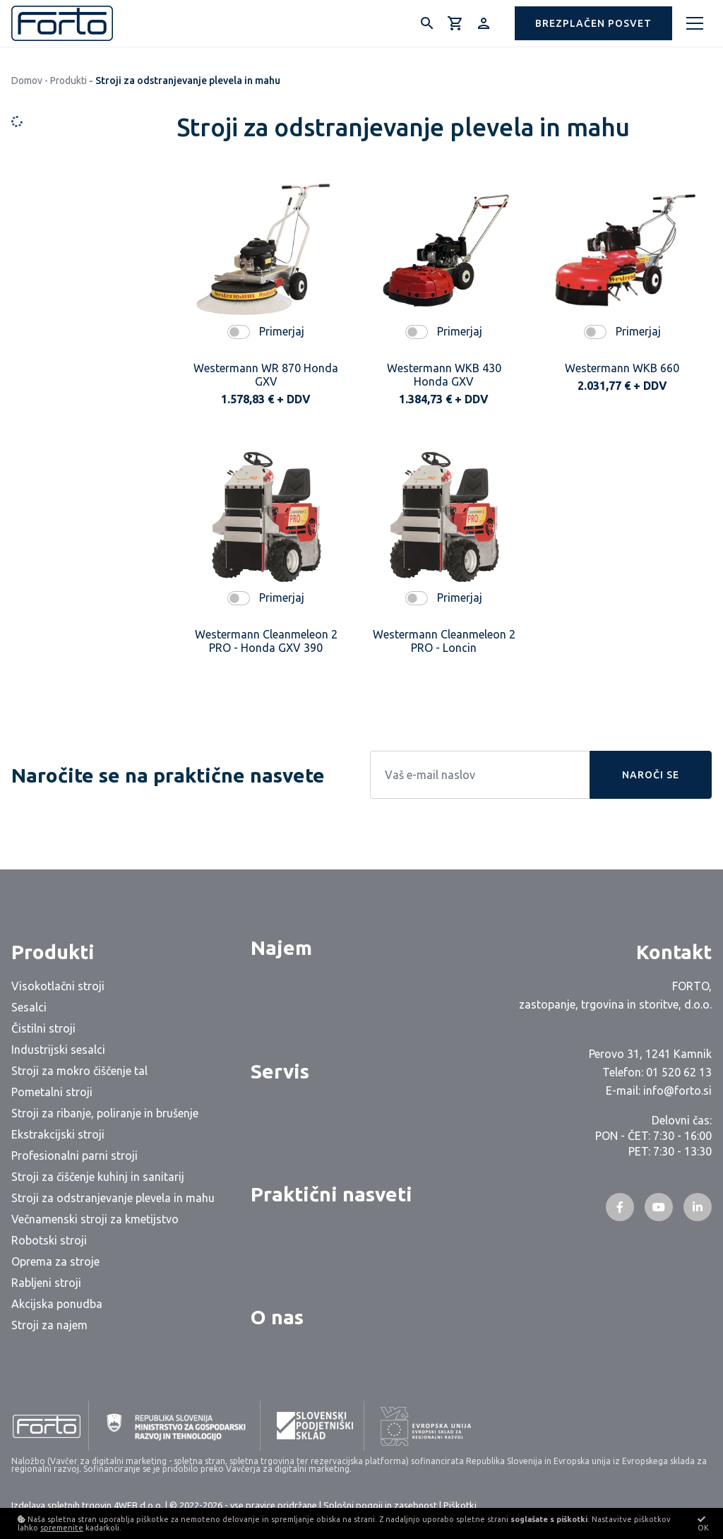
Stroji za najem (49, 1325)
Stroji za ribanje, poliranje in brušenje (104, 1113)
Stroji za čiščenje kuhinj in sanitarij (97, 1176)
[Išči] (427, 23)
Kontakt (674, 952)
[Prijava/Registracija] (484, 23)
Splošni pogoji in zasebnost (380, 1505)
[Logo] (62, 23)
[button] (593, 23)
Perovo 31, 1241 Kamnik (650, 1053)
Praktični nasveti (331, 1194)
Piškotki (460, 1505)
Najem (281, 947)
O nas (277, 1317)
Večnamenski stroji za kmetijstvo (95, 1219)
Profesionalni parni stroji (74, 1155)
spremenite (61, 1527)
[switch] (238, 332)
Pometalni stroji (51, 1092)
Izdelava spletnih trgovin (61, 1505)
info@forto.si (677, 1090)
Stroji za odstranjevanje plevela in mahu (113, 1198)
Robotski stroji (49, 1240)
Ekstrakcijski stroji (57, 1134)
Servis (280, 1071)
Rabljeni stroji (46, 1282)
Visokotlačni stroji (57, 986)
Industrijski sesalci (58, 1049)
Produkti (68, 80)
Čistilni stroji (43, 1028)
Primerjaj (281, 331)
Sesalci (29, 1007)
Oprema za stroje (55, 1261)
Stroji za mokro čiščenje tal (79, 1070)
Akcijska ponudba (56, 1303)
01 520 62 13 (679, 1072)
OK (703, 1523)
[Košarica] (455, 23)
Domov (26, 80)
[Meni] (695, 23)
